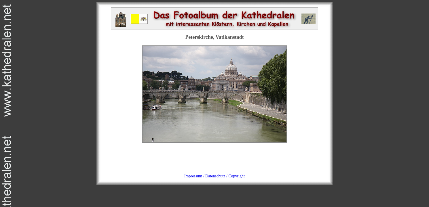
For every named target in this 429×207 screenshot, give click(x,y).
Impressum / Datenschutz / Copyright (214, 176)
